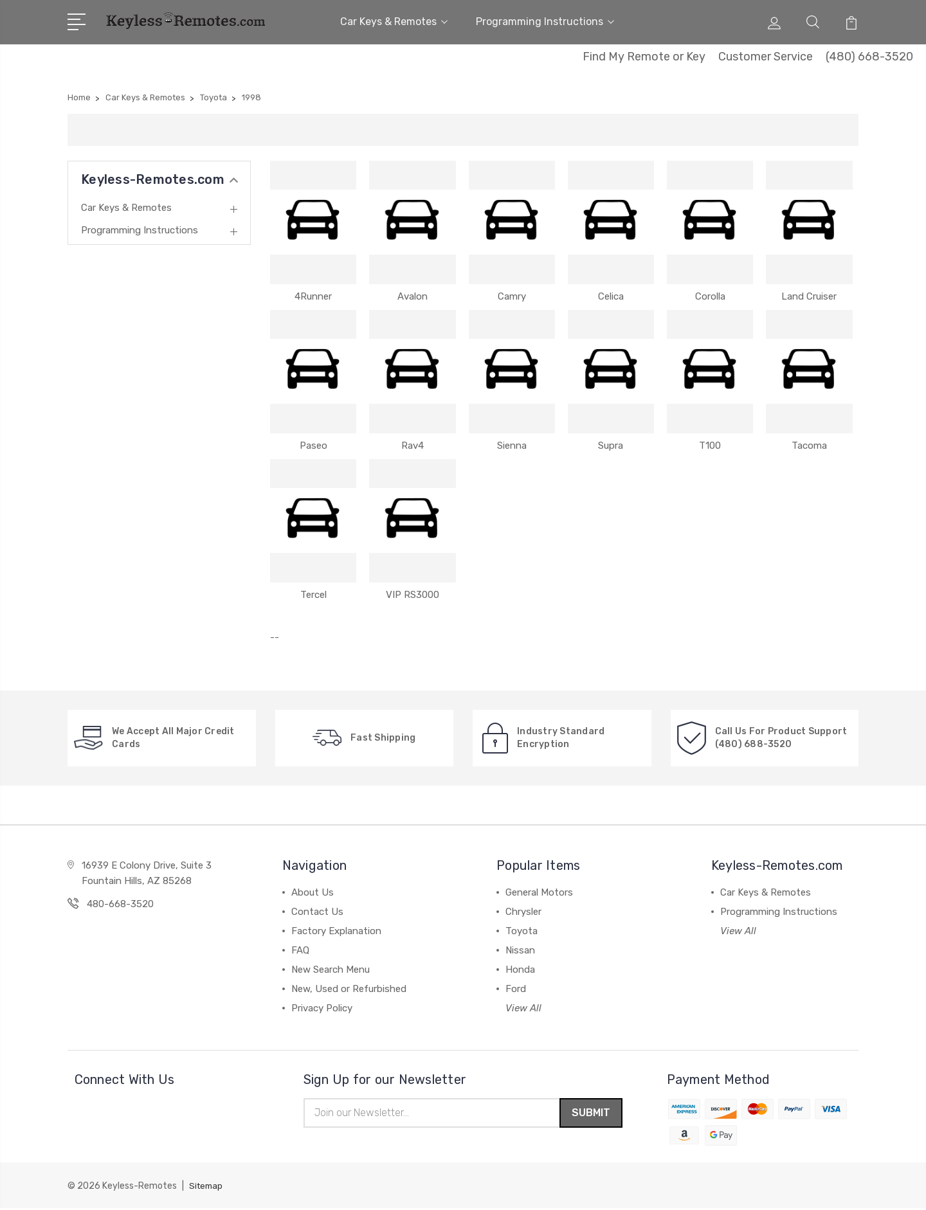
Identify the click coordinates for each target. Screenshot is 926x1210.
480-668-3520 (120, 904)
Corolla (710, 296)
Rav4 (412, 445)
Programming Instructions (545, 21)
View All (523, 1008)
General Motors (539, 892)
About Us (312, 892)
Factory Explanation (336, 931)
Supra (610, 445)
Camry (512, 296)
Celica (611, 296)
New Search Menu (330, 969)
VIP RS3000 (412, 594)
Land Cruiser (809, 296)
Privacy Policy (321, 1008)
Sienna (512, 445)
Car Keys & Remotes (394, 21)
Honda (520, 969)
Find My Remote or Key (644, 56)
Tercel (313, 594)
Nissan (520, 950)
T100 (710, 445)
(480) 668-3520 (869, 56)
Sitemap (207, 1187)
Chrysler (523, 911)
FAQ (300, 950)
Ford (515, 989)
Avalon (412, 296)
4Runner (313, 296)
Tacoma (809, 445)
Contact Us (317, 911)
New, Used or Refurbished (348, 989)
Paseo (313, 445)
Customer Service (765, 56)
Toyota (521, 931)
